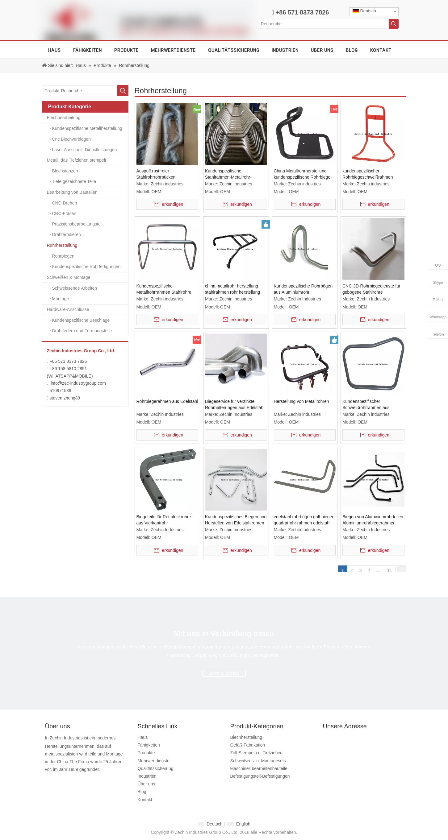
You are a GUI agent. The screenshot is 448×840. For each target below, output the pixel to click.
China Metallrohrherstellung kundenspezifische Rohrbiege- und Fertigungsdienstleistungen (304, 174)
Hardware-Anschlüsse (87, 309)
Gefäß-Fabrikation (247, 745)
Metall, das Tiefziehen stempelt (87, 160)
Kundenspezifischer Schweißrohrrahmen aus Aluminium (366, 405)
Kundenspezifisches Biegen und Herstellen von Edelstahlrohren (235, 519)
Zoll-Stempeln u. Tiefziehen (256, 752)
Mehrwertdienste (154, 760)
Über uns (146, 783)
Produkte (146, 752)
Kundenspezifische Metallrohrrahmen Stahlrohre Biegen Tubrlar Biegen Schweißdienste (163, 289)
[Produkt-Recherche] (79, 90)
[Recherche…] (323, 24)
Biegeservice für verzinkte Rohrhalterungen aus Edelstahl (234, 404)
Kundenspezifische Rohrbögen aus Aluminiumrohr (303, 289)
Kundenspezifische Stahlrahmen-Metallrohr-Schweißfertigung (228, 174)
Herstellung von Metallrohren (301, 401)
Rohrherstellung (87, 245)
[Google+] (60, 780)
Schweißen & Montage (87, 277)
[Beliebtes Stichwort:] (394, 24)
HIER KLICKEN (224, 673)
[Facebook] (49, 780)
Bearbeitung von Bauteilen (87, 192)
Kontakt (145, 799)
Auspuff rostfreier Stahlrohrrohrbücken (156, 174)
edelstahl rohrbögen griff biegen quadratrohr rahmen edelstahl (304, 519)
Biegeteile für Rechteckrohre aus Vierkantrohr (163, 519)
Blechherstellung (246, 737)
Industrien (147, 776)
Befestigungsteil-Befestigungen (260, 776)
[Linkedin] (71, 780)
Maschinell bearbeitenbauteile (258, 768)
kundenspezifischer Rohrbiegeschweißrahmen (367, 174)
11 (389, 570)
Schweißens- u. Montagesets (258, 760)
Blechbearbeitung (87, 118)
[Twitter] (82, 780)
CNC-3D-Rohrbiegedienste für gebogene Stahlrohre (371, 289)
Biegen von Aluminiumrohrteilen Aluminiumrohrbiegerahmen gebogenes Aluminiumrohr (372, 520)
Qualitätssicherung (156, 768)
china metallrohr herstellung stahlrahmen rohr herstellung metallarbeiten (232, 289)
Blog (142, 791)
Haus (143, 737)
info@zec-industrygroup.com (78, 383)
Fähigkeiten (149, 745)
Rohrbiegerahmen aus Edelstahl (167, 401)
